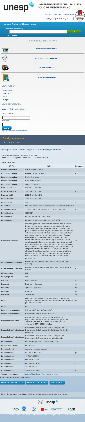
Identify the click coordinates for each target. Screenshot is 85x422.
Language (59, 19)
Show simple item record (13, 382)
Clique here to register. (12, 142)
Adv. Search (12, 36)
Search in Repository (14, 29)
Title (5, 96)
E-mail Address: (7, 114)
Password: (5, 120)
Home (33, 24)
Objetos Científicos (18, 150)
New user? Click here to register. (13, 109)
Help (72, 14)
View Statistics (57, 382)
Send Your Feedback (61, 14)
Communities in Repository (43, 41)
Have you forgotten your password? (14, 131)
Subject (6, 99)
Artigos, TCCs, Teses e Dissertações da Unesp (43, 150)
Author (6, 93)
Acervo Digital (5, 150)
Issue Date (7, 90)
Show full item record (37, 382)
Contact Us (49, 14)
